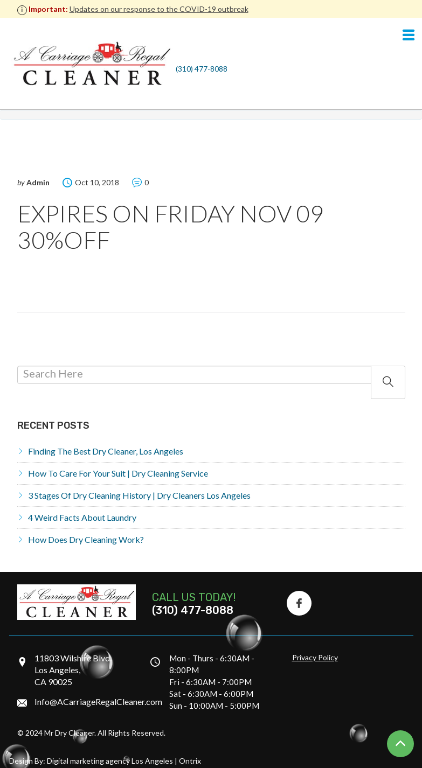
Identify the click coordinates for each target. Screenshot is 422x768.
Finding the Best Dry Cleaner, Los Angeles (105, 451)
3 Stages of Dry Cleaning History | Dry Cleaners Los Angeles (139, 495)
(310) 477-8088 (201, 68)
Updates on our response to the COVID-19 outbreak (159, 8)
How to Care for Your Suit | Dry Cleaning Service (118, 473)
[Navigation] (408, 35)
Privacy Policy (315, 657)
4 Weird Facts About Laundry (82, 517)
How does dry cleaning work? (86, 539)
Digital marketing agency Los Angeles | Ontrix (124, 760)
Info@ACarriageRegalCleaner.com (98, 701)
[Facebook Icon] (299, 603)
